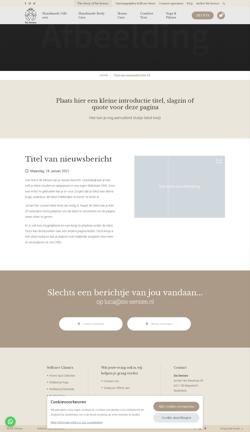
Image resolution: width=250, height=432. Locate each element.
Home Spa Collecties (62, 375)
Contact (180, 368)
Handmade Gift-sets (55, 15)
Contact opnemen (171, 3)
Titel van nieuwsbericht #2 (131, 75)
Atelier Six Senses (207, 3)
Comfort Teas (146, 15)
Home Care (122, 15)
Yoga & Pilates (171, 15)
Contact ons (111, 381)
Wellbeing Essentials (61, 389)
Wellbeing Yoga (58, 382)
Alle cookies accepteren (176, 406)
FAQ (190, 3)
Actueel (104, 75)
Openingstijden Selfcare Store (135, 3)
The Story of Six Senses (92, 3)
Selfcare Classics (60, 368)
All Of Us (202, 15)
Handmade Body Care (91, 15)
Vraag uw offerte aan (117, 388)
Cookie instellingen (176, 417)
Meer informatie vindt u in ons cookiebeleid (77, 422)
